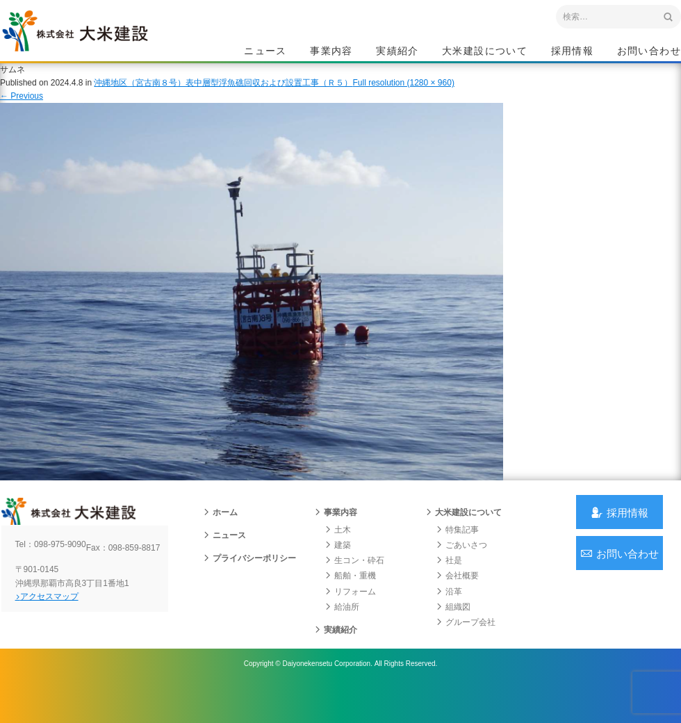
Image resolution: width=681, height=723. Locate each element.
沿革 (447, 615)
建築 (336, 569)
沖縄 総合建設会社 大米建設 (96, 46)
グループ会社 (464, 646)
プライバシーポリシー (248, 582)
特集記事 (455, 553)
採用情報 (572, 52)
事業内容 (331, 52)
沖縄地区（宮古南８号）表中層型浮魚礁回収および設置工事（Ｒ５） (223, 96)
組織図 (451, 630)
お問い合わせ (649, 52)
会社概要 (455, 599)
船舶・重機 (349, 599)
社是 (447, 584)
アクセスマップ (59, 630)
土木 (336, 553)
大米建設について (484, 52)
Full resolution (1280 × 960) (403, 96)
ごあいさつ (460, 569)
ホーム (219, 536)
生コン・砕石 (353, 584)
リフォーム (349, 615)
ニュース (265, 52)
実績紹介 (397, 52)
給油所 (340, 630)
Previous (21, 110)
